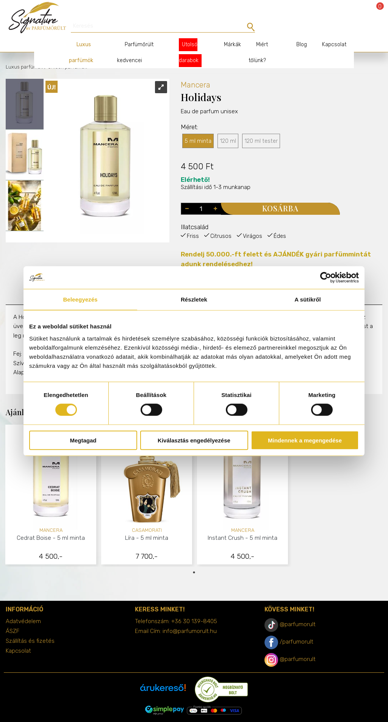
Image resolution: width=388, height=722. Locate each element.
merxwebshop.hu (209, 711)
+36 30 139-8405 (194, 608)
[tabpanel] (51, 482)
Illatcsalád (194, 213)
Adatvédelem (23, 608)
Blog (294, 31)
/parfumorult (296, 628)
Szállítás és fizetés (30, 627)
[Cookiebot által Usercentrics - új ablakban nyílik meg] (326, 277)
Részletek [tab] (194, 299)
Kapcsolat (326, 31)
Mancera (195, 71)
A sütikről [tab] (307, 299)
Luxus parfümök (24, 53)
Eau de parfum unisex (209, 112)
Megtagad (83, 440)
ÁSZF (12, 617)
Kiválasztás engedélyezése (194, 440)
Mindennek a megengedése (305, 440)
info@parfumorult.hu (190, 617)
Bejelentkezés (358, 12)
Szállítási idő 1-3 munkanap (215, 170)
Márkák (226, 31)
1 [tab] (194, 559)
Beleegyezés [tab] (80, 299)
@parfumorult (298, 611)
